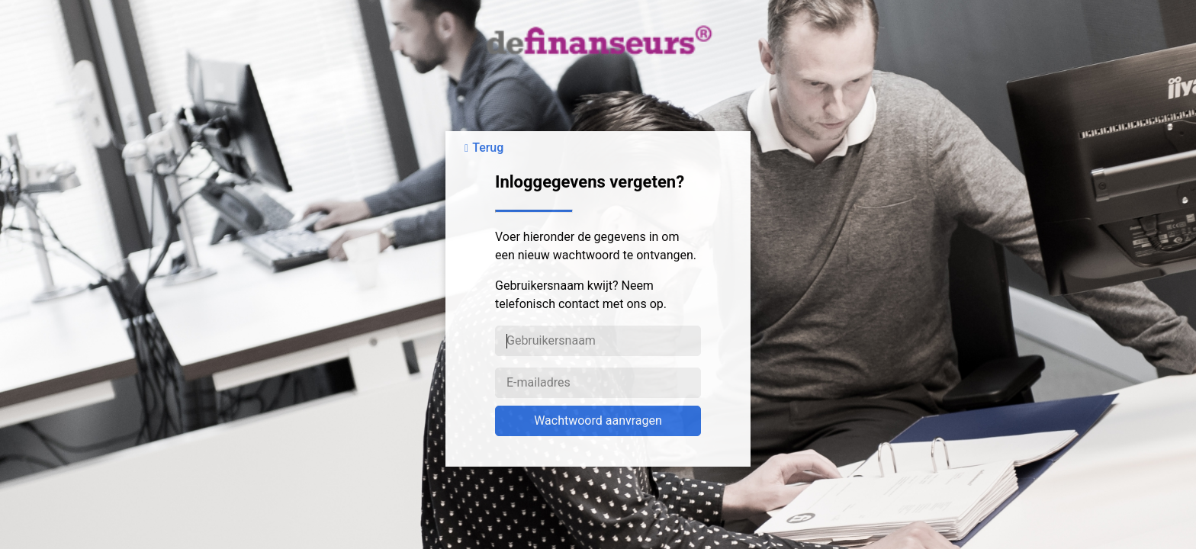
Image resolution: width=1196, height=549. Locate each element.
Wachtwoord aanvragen (598, 420)
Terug (487, 147)
